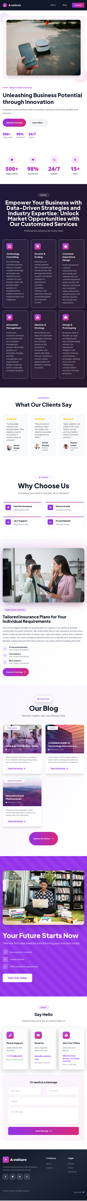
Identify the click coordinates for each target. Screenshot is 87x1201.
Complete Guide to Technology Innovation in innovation (62, 745)
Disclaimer (72, 1172)
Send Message (43, 1131)
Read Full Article (16, 768)
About (53, 5)
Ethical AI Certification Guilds (22, 746)
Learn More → (38, 122)
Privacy (71, 1163)
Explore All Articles (44, 838)
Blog (65, 5)
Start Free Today (17, 977)
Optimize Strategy (14, 122)
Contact (78, 5)
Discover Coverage (15, 672)
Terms (70, 1168)
